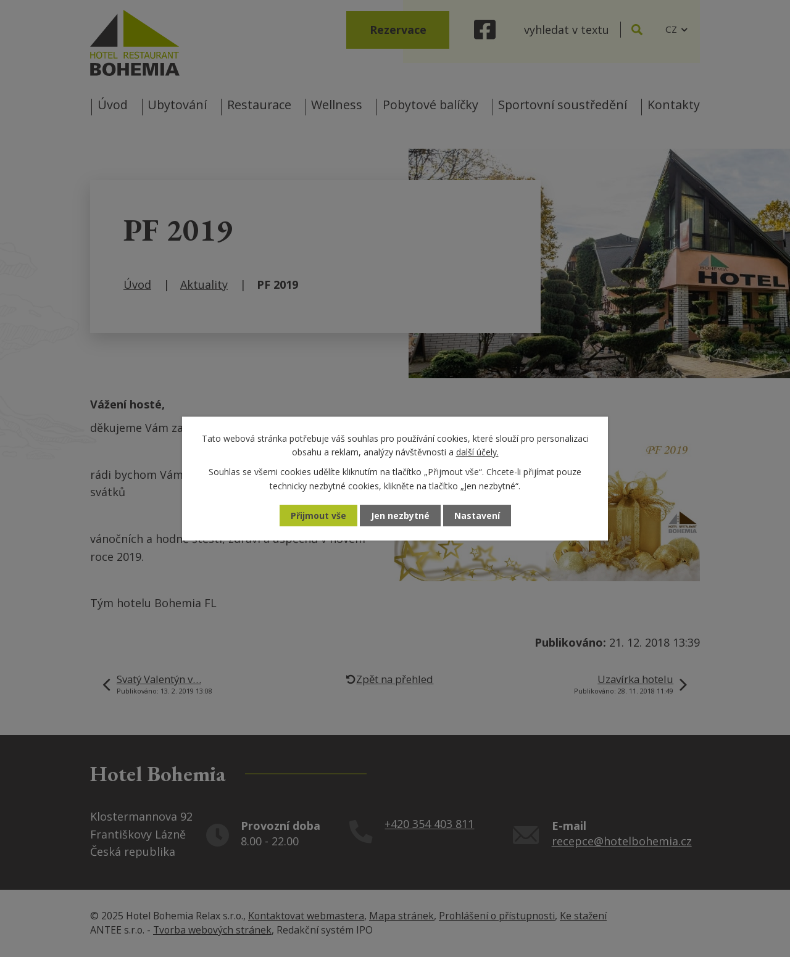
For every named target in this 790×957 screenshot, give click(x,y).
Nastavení (477, 515)
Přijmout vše (318, 515)
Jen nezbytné (400, 515)
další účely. (477, 452)
